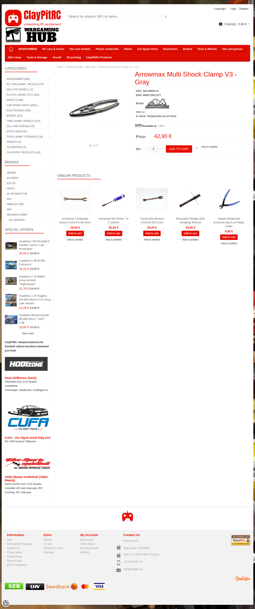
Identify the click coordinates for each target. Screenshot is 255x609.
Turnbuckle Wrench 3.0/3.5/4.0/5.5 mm (152, 220)
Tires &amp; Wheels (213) (23, 121)
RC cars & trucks (53, 49)
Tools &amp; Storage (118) (25, 136)
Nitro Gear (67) (17, 131)
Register (244, 8)
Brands (48, 539)
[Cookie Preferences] (6, 603)
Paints (128, 49)
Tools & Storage (37, 57)
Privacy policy (14, 552)
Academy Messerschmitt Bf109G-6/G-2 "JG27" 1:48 (34, 319)
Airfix (11, 188)
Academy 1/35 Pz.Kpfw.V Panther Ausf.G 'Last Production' (34, 245)
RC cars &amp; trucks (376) (25, 84)
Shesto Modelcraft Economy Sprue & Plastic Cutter (228, 222)
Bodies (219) (15, 115)
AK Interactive (17, 193)
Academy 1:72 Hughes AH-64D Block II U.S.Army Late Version (35, 299)
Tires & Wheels (207, 49)
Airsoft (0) (14, 142)
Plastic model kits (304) (23, 94)
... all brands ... (17, 220)
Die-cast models (80, 49)
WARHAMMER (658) (18, 79)
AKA (9, 199)
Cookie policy (14, 556)
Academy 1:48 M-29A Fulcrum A (32, 262)
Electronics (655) (19, 110)
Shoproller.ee (242, 578)
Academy (13, 178)
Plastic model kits (107, 49)
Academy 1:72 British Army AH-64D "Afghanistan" (32, 280)
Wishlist (84, 552)
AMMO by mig (15, 204)
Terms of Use (14, 560)
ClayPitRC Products (99, 57)
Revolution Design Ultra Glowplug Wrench (190, 220)
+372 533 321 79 (133, 561)
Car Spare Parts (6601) (22, 105)
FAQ (9, 539)
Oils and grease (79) (20, 126)
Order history (87, 544)
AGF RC (11, 183)
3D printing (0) (16, 147)
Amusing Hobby (17, 214)
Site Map (48, 552)
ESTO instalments (17, 564)
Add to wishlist (210, 146)
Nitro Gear (14, 57)
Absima (11, 172)
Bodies (187, 49)
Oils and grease (232, 49)
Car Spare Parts (147, 49)
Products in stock (53, 548)
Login (233, 8)
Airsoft (56, 57)
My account (86, 539)
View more (28, 333)
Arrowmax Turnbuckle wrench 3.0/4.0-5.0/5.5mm (75, 220)
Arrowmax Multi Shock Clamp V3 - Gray (118, 67)
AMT (9, 209)
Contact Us (13, 548)
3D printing (73, 57)
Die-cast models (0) (20, 89)
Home (60, 67)
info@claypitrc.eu (133, 569)
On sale (48, 544)
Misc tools (90, 67)
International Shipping (19, 544)
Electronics (170, 49)
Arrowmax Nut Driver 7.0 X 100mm (113, 220)
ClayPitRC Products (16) (23, 152)
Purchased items (89, 548)
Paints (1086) (15, 100)
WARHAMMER (27, 49)
